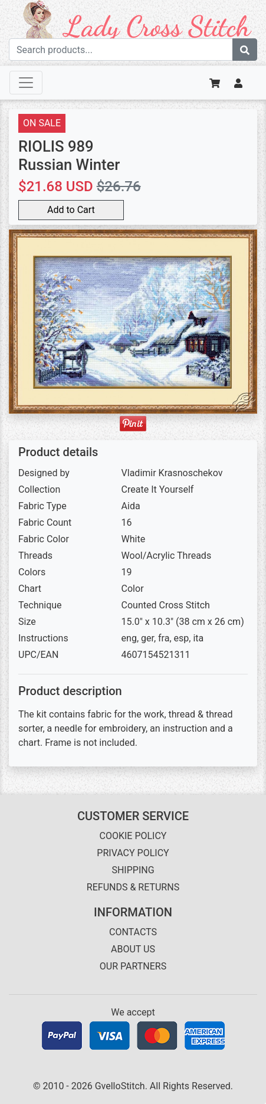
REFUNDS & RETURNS (133, 887)
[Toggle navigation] (25, 82)
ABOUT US (133, 949)
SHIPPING (132, 870)
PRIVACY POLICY (133, 853)
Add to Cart (71, 209)
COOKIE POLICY (133, 835)
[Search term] (121, 49)
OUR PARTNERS (133, 966)
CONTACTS (133, 932)
